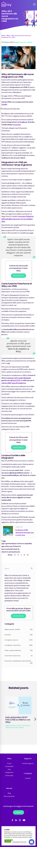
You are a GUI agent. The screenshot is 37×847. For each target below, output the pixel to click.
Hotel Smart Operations (18, 656)
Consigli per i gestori (18, 640)
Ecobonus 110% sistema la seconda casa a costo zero (24, 532)
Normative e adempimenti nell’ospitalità (18, 661)
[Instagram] (20, 820)
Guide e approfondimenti (18, 650)
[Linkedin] (24, 554)
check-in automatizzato (10, 552)
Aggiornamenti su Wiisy (23, 42)
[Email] (27, 554)
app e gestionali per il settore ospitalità (16, 543)
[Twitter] (18, 554)
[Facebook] (14, 554)
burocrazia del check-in (10, 549)
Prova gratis (18, 275)
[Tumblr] (21, 554)
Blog (8, 35)
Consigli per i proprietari (18, 645)
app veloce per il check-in (11, 546)
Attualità (18, 635)
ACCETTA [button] (9, 841)
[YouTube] (24, 820)
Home (3, 35)
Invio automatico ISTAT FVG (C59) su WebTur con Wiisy (17, 719)
